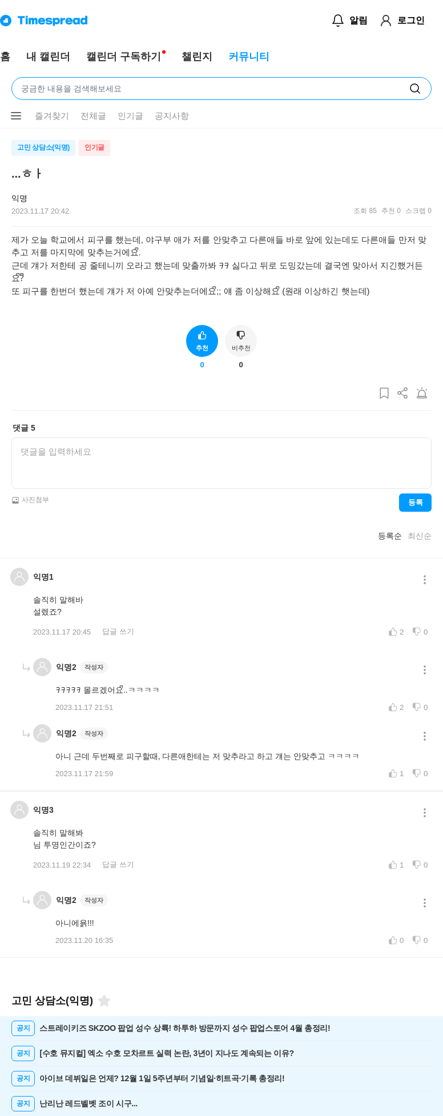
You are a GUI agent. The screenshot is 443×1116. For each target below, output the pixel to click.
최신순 (420, 535)
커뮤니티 (248, 56)
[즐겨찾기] (103, 1000)
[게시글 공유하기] (403, 393)
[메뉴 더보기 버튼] (16, 116)
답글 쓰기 (118, 631)
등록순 (390, 535)
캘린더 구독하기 (123, 56)
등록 (415, 502)
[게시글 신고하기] (422, 393)
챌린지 (197, 56)
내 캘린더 (48, 56)
